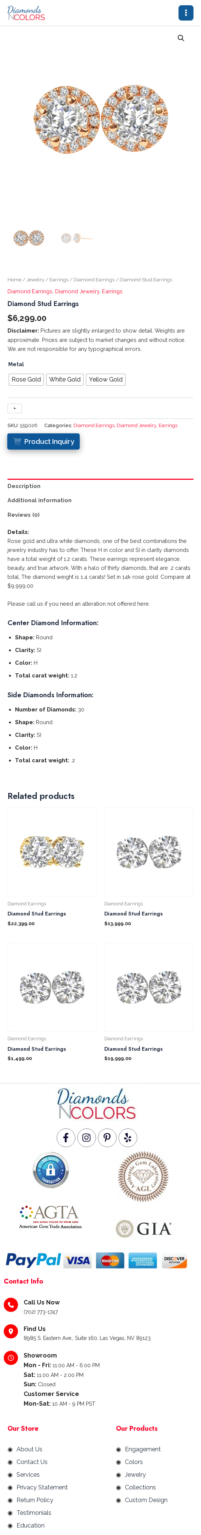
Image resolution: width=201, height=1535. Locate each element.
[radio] (26, 379)
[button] (181, 38)
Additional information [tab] (40, 500)
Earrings (59, 280)
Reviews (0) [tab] (24, 515)
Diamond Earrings (94, 280)
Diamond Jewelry (77, 291)
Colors (134, 1462)
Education (30, 1525)
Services (28, 1475)
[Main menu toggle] (186, 12)
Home (14, 280)
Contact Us (32, 1462)
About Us (29, 1449)
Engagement (143, 1449)
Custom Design (146, 1500)
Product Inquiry (49, 441)
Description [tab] (24, 486)
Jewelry (35, 280)
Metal (16, 365)
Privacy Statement (42, 1487)
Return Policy (34, 1500)
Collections (140, 1487)
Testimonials (33, 1513)
